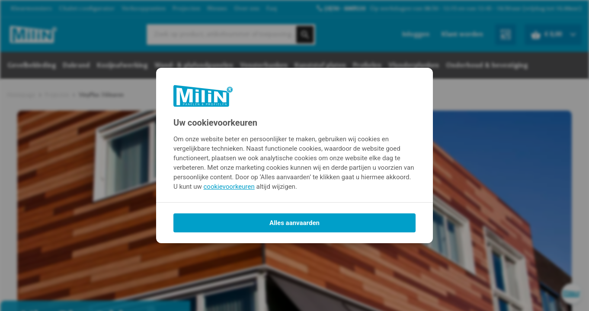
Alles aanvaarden (294, 223)
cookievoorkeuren (229, 186)
